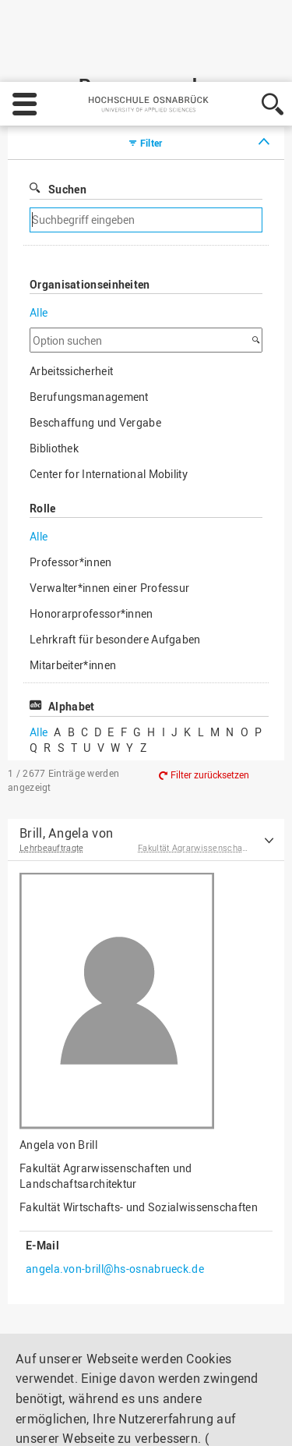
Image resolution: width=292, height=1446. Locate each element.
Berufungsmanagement (89, 335)
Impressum (48, 1376)
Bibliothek (54, 386)
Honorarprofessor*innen (91, 551)
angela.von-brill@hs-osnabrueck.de (115, 1207)
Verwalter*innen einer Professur (109, 526)
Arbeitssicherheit (71, 309)
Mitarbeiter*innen (73, 603)
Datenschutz (127, 1376)
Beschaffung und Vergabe (95, 360)
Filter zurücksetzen (210, 713)
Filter (151, 81)
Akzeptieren (221, 1419)
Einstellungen (53, 1419)
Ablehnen (139, 1419)
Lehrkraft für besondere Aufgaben (115, 577)
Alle (38, 250)
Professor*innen (71, 500)
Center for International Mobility (109, 412)
